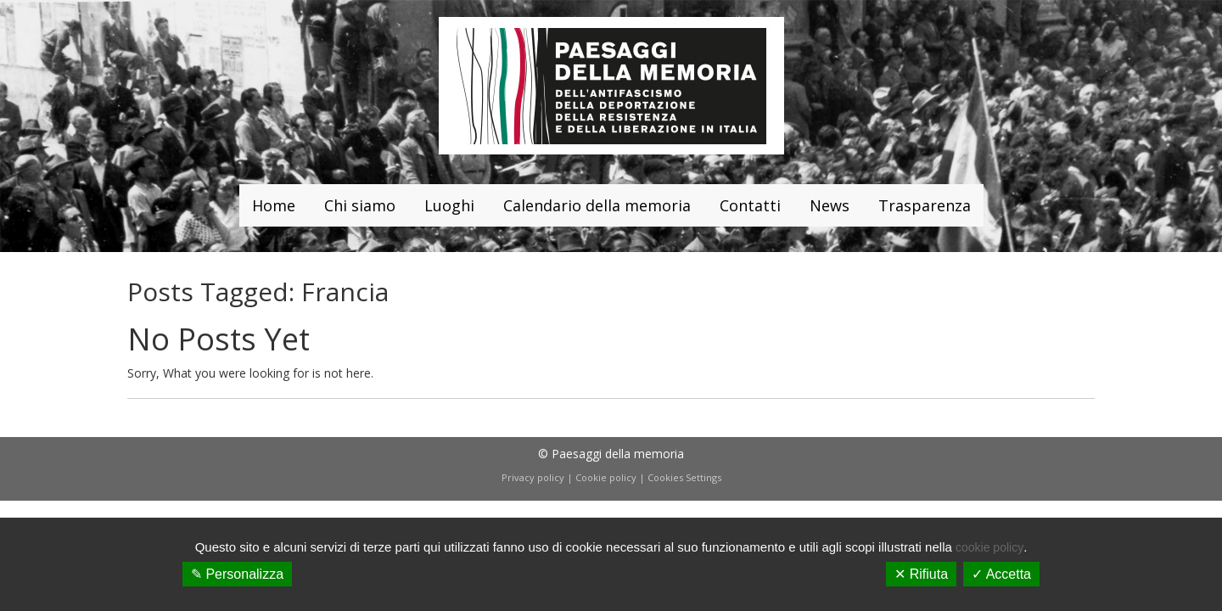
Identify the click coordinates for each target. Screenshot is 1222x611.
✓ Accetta (1001, 574)
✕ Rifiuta (921, 574)
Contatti (750, 205)
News (829, 205)
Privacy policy (533, 477)
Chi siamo (359, 205)
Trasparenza (924, 205)
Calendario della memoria (597, 205)
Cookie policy (605, 477)
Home (273, 205)
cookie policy (989, 547)
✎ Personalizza (237, 574)
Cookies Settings (684, 477)
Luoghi (449, 205)
